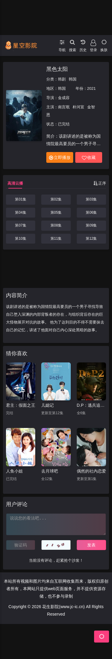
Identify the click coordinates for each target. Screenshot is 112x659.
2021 (91, 88)
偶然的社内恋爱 (91, 471)
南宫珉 (64, 107)
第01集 (20, 199)
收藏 (89, 157)
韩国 (72, 79)
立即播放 (59, 157)
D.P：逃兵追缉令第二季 (91, 405)
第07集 (20, 225)
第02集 (56, 199)
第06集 (91, 212)
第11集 (56, 238)
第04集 (20, 212)
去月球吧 (49, 471)
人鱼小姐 (14, 471)
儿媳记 (47, 405)
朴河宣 (78, 107)
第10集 (20, 238)
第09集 (91, 225)
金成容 (64, 97)
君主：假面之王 (20, 405)
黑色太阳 (57, 69)
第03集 (91, 199)
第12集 (91, 238)
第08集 (56, 225)
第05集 (56, 212)
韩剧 (62, 79)
